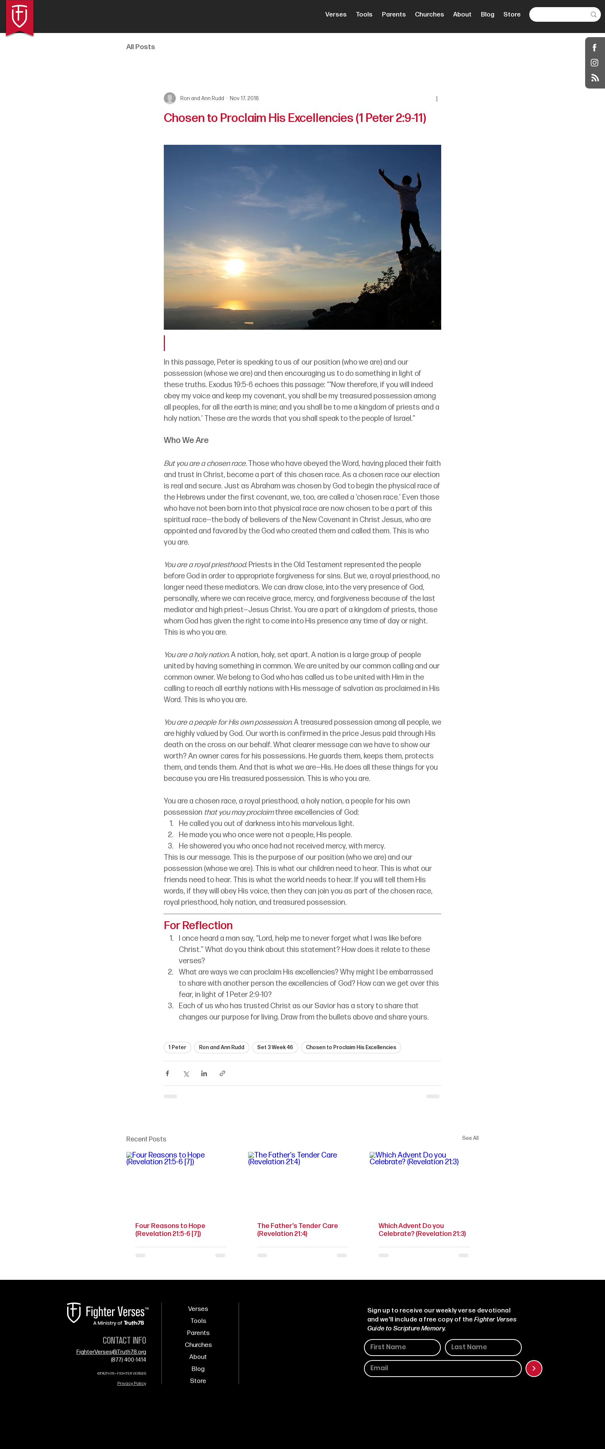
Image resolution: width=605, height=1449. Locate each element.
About (198, 1357)
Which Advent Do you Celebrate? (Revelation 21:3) (422, 1230)
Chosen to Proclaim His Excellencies (351, 1047)
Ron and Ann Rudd (221, 1047)
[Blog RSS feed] (595, 78)
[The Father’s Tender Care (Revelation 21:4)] (302, 1182)
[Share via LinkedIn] (204, 1073)
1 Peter (177, 1047)
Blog (198, 1369)
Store (198, 1381)
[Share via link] (222, 1073)
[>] (534, 1368)
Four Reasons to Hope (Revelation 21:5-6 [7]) (170, 1230)
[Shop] (594, 47)
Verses (198, 1309)
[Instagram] (594, 62)
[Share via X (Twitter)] (185, 1073)
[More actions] (436, 98)
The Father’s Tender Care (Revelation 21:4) (297, 1230)
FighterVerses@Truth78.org (111, 1352)
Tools (198, 1321)
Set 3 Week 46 (275, 1047)
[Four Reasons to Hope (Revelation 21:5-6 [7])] (180, 1182)
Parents (198, 1333)
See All (470, 1138)
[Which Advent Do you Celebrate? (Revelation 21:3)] (424, 1182)
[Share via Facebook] (167, 1073)
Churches (198, 1345)
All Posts (140, 47)
